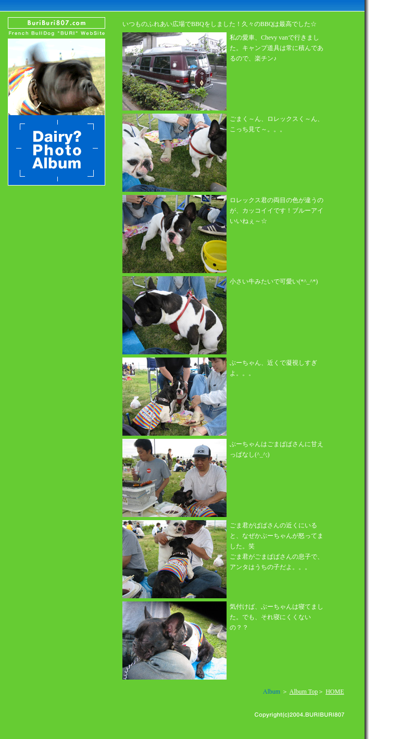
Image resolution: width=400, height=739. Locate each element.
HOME (335, 691)
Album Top (304, 691)
